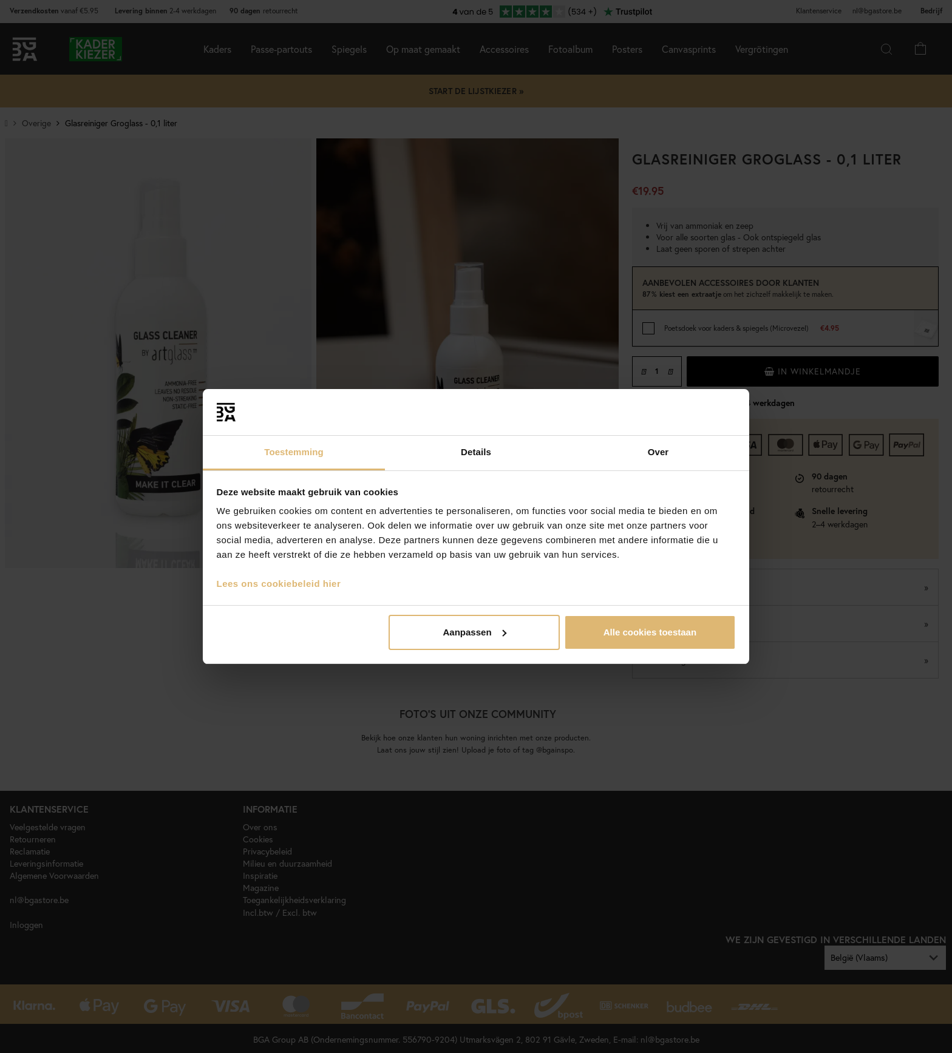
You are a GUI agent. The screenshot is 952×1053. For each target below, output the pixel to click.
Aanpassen (474, 632)
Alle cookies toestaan (650, 632)
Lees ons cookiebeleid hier (279, 583)
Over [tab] (658, 452)
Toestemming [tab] (294, 452)
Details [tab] (476, 452)
